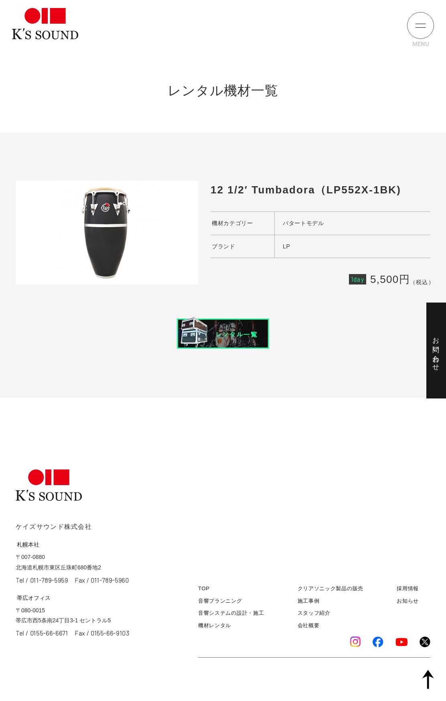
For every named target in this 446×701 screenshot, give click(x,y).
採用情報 (408, 589)
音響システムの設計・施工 (231, 613)
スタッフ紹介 (314, 613)
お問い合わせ (436, 350)
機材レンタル (214, 625)
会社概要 (309, 625)
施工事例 (309, 601)
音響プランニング (220, 601)
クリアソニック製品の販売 (330, 589)
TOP (204, 589)
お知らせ (408, 601)
